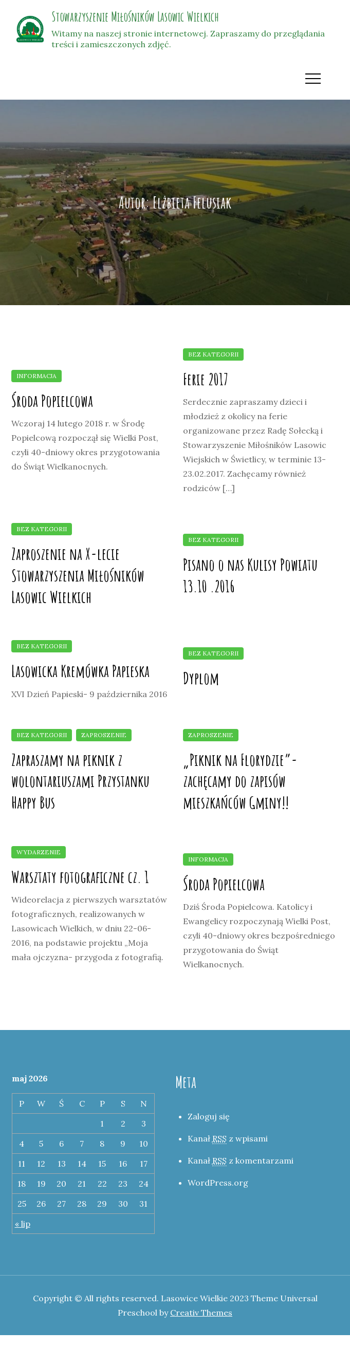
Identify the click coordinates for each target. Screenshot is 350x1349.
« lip (22, 1224)
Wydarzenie (38, 852)
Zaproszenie (103, 735)
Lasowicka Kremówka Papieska (80, 670)
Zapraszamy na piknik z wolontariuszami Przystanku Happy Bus (80, 781)
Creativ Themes (201, 1312)
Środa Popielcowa (52, 400)
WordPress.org (218, 1182)
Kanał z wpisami (228, 1138)
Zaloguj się (209, 1116)
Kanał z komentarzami (240, 1160)
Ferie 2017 (205, 378)
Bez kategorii (213, 354)
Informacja (36, 376)
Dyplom (201, 677)
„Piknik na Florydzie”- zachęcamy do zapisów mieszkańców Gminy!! (240, 781)
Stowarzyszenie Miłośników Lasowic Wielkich (135, 16)
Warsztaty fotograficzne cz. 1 (80, 876)
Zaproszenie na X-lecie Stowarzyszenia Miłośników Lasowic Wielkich (77, 575)
